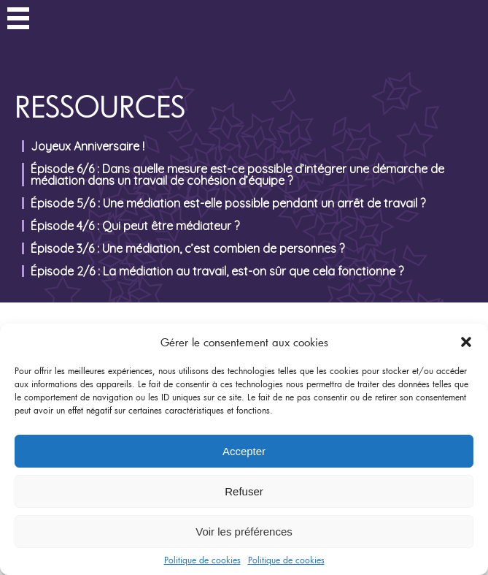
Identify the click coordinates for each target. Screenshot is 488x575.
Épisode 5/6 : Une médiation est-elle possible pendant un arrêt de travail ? (228, 203)
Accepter (244, 451)
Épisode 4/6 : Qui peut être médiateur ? (135, 225)
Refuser (244, 491)
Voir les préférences (244, 531)
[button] (466, 342)
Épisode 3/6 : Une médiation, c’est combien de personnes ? (187, 248)
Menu (18, 20)
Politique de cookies (202, 559)
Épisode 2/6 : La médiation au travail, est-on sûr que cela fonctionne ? (217, 271)
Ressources (100, 106)
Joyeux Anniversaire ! (87, 146)
